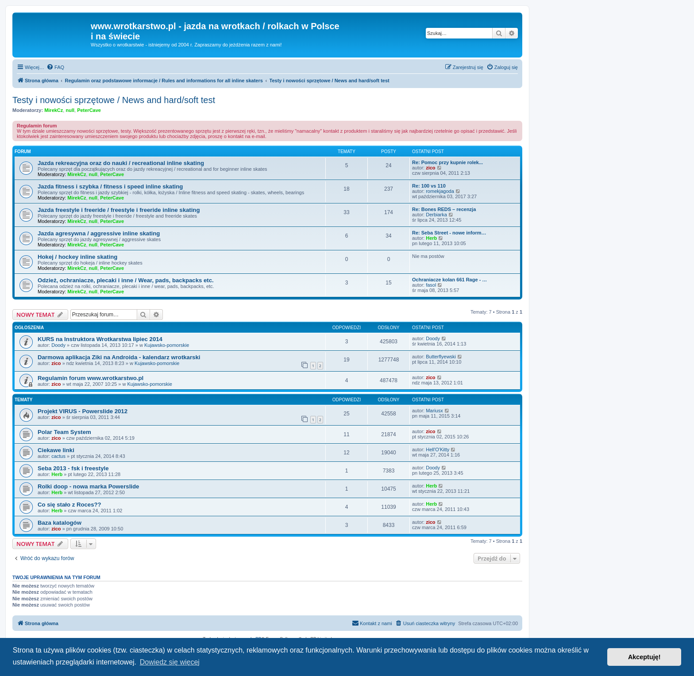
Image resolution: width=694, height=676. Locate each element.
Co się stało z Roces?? (69, 504)
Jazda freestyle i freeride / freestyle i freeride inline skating (119, 210)
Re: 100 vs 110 (429, 185)
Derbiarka (436, 214)
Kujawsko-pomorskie (166, 345)
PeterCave (89, 110)
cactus (58, 456)
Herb (431, 238)
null (70, 110)
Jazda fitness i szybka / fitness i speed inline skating (110, 186)
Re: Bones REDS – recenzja (444, 209)
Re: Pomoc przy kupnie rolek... (447, 162)
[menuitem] (55, 67)
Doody (58, 345)
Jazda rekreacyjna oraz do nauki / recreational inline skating (121, 163)
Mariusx (434, 410)
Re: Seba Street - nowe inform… (449, 232)
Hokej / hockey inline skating (77, 257)
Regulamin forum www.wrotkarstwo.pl (90, 378)
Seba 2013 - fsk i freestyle (73, 468)
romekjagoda (440, 191)
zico (430, 167)
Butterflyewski (441, 356)
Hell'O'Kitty (437, 449)
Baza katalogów (59, 522)
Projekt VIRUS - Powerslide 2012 (82, 411)
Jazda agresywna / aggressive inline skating (99, 233)
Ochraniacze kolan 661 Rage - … (449, 279)
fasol (431, 285)
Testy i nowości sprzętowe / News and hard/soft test (113, 100)
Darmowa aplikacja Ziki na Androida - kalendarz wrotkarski (119, 357)
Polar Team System (64, 432)
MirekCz (53, 110)
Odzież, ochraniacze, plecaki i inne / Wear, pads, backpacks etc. (126, 280)
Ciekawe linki (56, 450)
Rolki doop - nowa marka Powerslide (88, 486)
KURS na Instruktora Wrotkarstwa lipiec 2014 (100, 339)
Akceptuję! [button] (644, 657)
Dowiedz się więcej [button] (170, 662)
